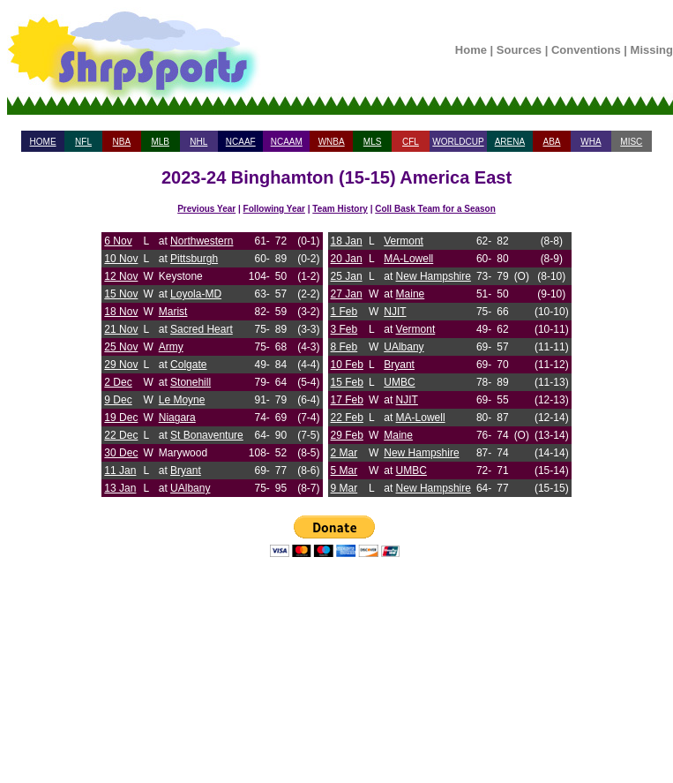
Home (471, 49)
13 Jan (120, 488)
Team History (340, 209)
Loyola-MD (195, 294)
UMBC (399, 382)
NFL (83, 142)
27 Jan (347, 294)
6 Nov (117, 241)
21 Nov (121, 329)
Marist (173, 311)
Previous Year (206, 209)
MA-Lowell (408, 258)
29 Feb (347, 435)
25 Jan (347, 276)
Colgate (188, 364)
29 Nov (121, 364)
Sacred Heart (201, 329)
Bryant (185, 470)
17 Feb (347, 400)
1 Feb (344, 311)
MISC (631, 142)
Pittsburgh (194, 258)
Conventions (586, 49)
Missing (652, 49)
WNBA (331, 142)
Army (171, 347)
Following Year (274, 209)
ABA (551, 142)
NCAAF (241, 142)
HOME (43, 142)
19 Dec (121, 417)
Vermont (403, 241)
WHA (590, 142)
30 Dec (121, 453)
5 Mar (344, 470)
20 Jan (347, 258)
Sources (519, 49)
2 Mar (344, 453)
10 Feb (347, 364)
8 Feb (344, 347)
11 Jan (120, 470)
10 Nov (121, 258)
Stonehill (190, 382)
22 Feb (347, 417)
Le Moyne (182, 400)
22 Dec (121, 435)
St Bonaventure (206, 435)
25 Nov (121, 347)
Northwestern (201, 241)
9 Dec (117, 400)
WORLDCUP (457, 142)
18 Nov (121, 311)
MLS (372, 142)
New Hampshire (433, 276)
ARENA (510, 142)
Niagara (177, 417)
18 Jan (347, 241)
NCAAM (287, 142)
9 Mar (344, 488)
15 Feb (347, 382)
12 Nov (121, 276)
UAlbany (190, 488)
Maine (410, 294)
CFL (410, 142)
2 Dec (117, 382)
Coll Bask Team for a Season (435, 209)
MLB (160, 142)
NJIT (395, 311)
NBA (122, 142)
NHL (198, 142)
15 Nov (121, 294)
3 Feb (344, 329)
